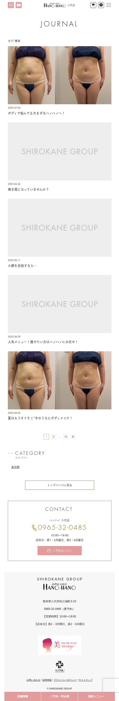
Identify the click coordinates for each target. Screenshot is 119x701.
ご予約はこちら (62, 550)
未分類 (15, 467)
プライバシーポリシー (65, 680)
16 (65, 436)
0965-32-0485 (62, 527)
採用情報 (47, 680)
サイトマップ (86, 680)
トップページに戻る (59, 485)
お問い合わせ (33, 680)
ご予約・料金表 (59, 696)
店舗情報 (22, 696)
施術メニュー (96, 696)
